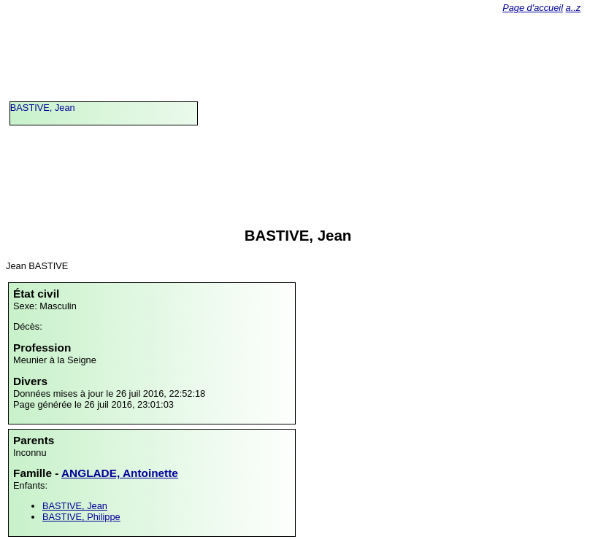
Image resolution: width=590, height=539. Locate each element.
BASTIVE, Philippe (81, 516)
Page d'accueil (532, 7)
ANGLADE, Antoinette (119, 473)
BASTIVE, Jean (42, 107)
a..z (573, 7)
